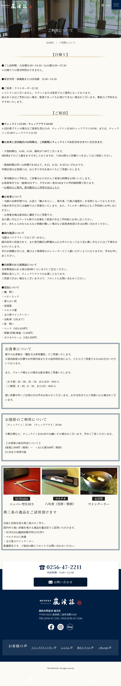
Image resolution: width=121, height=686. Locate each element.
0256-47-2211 (60, 566)
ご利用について (67, 42)
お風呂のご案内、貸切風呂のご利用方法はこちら (32, 187)
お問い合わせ (61, 582)
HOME (50, 42)
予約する (91, 681)
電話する (30, 681)
